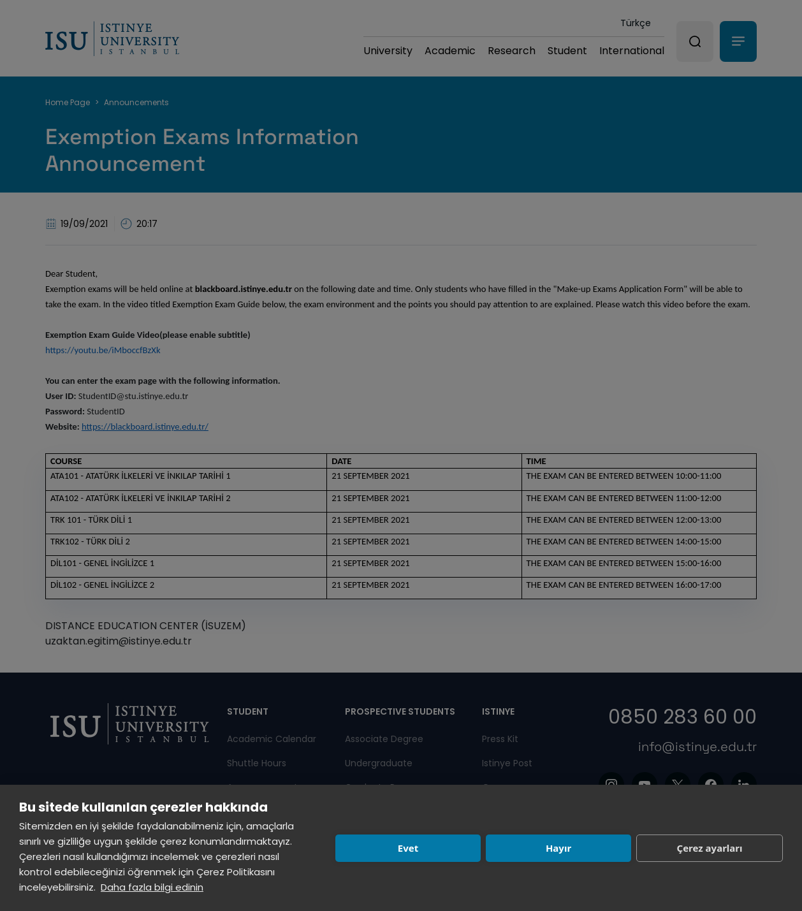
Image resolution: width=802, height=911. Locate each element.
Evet (408, 848)
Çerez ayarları (710, 848)
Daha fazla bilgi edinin (152, 887)
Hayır (558, 848)
